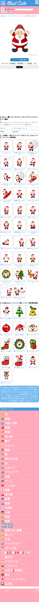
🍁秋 (19, 552)
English (7, 590)
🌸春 (4, 552)
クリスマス (11, 561)
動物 (7, 450)
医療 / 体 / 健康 (13, 530)
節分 (7, 574)
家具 (7, 503)
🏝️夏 (11, 552)
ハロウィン (11, 566)
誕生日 (8, 557)
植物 (7, 418)
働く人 (8, 534)
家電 (7, 499)
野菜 (7, 432)
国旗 (7, 490)
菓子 (7, 441)
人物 (7, 512)
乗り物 (8, 494)
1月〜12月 (11, 548)
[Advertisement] (19, 93)
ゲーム (9, 481)
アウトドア (11, 472)
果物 (7, 427)
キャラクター (12, 543)
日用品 (8, 507)
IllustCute (3, 16)
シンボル (10, 485)
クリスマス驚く (12, 16)
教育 (7, 521)
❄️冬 (27, 552)
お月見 (8, 583)
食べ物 (8, 436)
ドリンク (10, 445)
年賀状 (18, 570)
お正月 (8, 570)
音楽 (7, 476)
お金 (7, 539)
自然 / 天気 (11, 423)
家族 (7, 516)
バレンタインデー (15, 579)
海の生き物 (11, 458)
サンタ (19, 16)
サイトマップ (21, 590)
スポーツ (10, 467)
